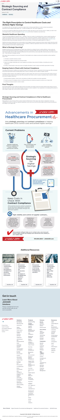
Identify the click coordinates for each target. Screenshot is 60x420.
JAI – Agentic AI (31, 385)
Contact (3, 331)
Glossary (53, 339)
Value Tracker (31, 344)
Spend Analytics (30, 340)
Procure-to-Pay (31, 353)
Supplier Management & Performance (31, 330)
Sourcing (30, 347)
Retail (18, 343)
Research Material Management (31, 358)
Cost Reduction (20, 366)
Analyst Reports (54, 323)
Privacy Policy (5, 325)
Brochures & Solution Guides (54, 327)
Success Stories (41, 343)
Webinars (53, 350)
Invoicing (30, 368)
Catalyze (30, 383)
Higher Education (19, 328)
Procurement (19, 353)
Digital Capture (31, 372)
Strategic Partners (42, 338)
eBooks (53, 338)
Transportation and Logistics (20, 349)
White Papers (54, 346)
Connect (30, 387)
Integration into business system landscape (20, 375)
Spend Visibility (20, 384)
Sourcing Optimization (19, 382)
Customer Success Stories (53, 332)
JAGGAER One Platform (43, 363)
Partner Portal (43, 327)
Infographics (54, 341)
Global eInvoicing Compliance (31, 378)
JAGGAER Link (31, 388)
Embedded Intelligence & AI (31, 394)
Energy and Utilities (19, 332)
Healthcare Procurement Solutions (41, 408)
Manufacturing (20, 323)
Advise (29, 399)
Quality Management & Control (31, 365)
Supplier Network (30, 327)
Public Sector (19, 330)
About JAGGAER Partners (42, 332)
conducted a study (51, 38)
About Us (42, 354)
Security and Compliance (31, 391)
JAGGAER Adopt (53, 408)
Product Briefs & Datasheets (54, 336)
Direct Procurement (19, 369)
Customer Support (42, 346)
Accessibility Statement (7, 328)
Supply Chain (19, 359)
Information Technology (19, 357)
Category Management (31, 342)
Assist (29, 401)
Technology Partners (42, 336)
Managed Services (42, 366)
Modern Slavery (5, 330)
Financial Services (19, 335)
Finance (18, 355)
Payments (30, 381)
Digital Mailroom (30, 375)
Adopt (29, 397)
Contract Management (31, 349)
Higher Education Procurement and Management (21, 408)
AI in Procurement (19, 364)
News (52, 343)
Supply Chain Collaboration (31, 361)
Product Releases (42, 349)
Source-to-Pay (31, 321)
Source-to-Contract (30, 337)
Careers (41, 356)
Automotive (19, 325)
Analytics (30, 402)
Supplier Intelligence (30, 324)
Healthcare (19, 337)
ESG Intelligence (19, 371)
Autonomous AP (31, 370)
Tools (52, 345)
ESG (41, 361)
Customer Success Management (42, 369)
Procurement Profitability (19, 379)
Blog (52, 325)
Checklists (53, 329)
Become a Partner (42, 325)
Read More (9, 284)
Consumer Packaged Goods (19, 346)
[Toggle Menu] (58, 1)
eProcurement (31, 355)
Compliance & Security (43, 359)
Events (52, 352)
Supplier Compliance (19, 387)
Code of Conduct (5, 326)
